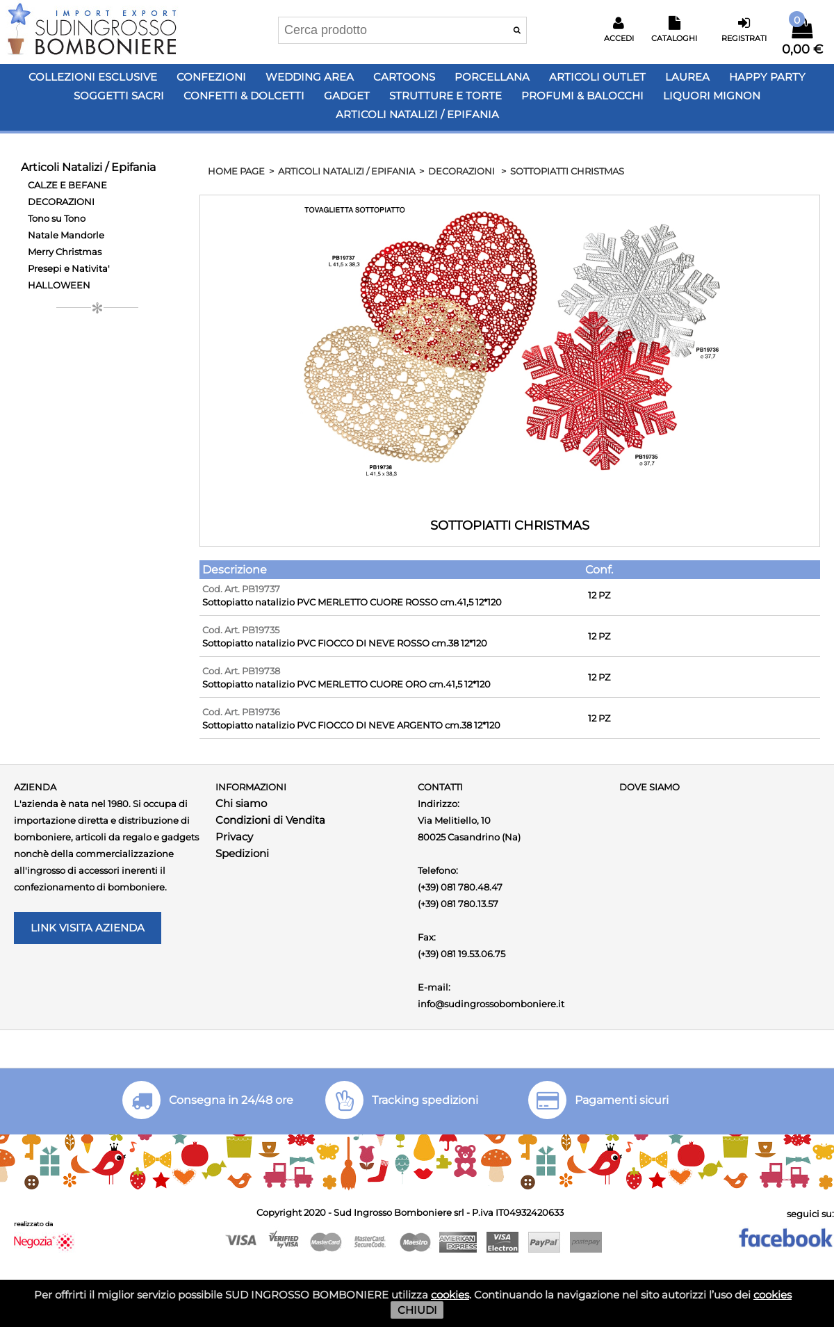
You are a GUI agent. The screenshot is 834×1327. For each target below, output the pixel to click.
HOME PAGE (236, 171)
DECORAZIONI (61, 201)
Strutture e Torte (445, 95)
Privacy (234, 836)
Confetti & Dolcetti (243, 95)
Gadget (347, 95)
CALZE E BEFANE (67, 184)
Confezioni (211, 76)
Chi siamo (241, 803)
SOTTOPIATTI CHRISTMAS (567, 171)
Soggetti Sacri (119, 95)
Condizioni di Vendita (270, 820)
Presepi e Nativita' (69, 268)
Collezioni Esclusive (92, 76)
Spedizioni (242, 853)
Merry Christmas (64, 251)
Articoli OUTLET (597, 76)
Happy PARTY (767, 76)
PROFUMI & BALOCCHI (582, 95)
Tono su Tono (56, 218)
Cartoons (404, 76)
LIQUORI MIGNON (711, 95)
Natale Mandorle (66, 235)
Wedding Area (309, 76)
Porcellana (492, 76)
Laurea (687, 76)
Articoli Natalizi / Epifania (417, 114)
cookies (450, 1294)
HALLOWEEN (59, 285)
